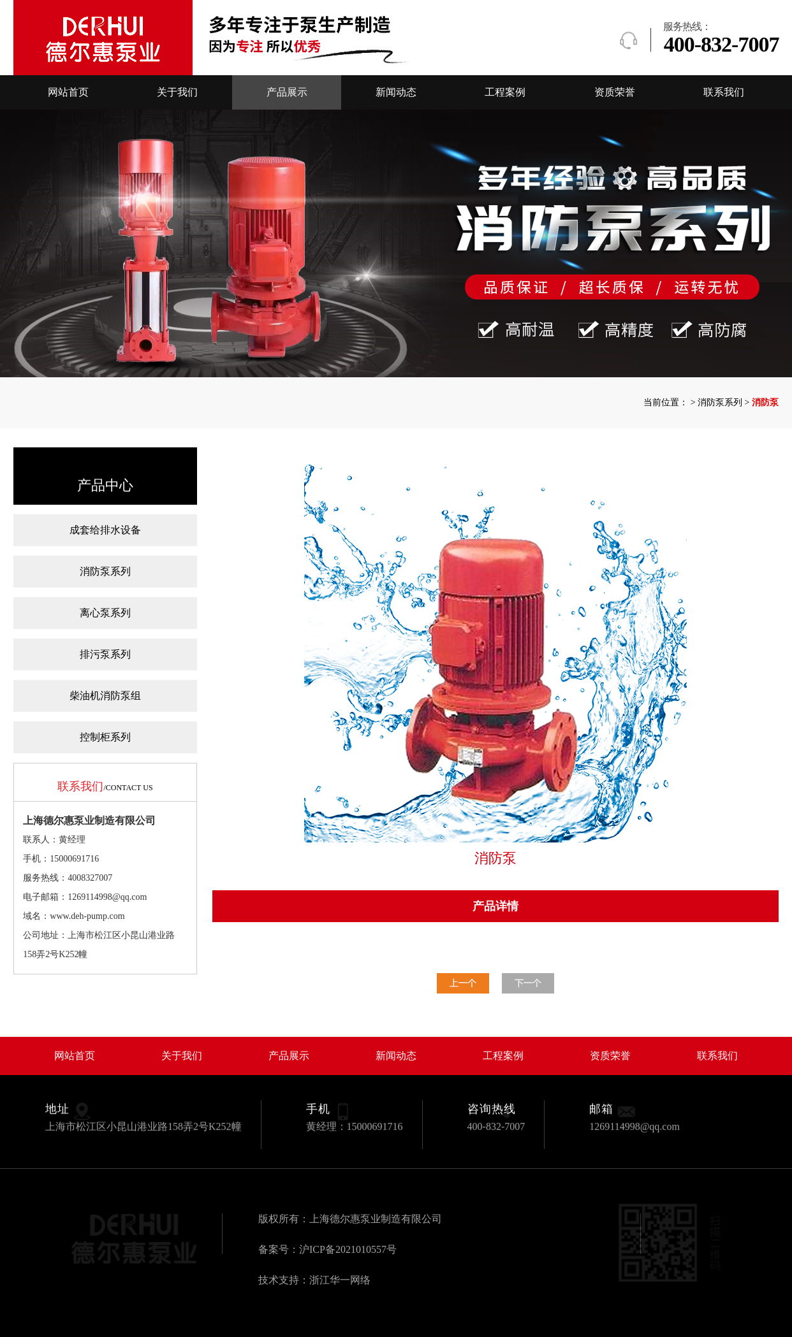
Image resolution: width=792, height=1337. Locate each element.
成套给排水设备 (105, 529)
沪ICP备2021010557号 (348, 1249)
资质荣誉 (614, 92)
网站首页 (68, 92)
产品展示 (287, 92)
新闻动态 (396, 92)
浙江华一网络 (339, 1280)
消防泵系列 (105, 571)
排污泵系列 (105, 654)
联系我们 (723, 92)
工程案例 (505, 92)
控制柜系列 (105, 737)
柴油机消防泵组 (105, 695)
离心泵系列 (105, 612)
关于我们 (177, 92)
